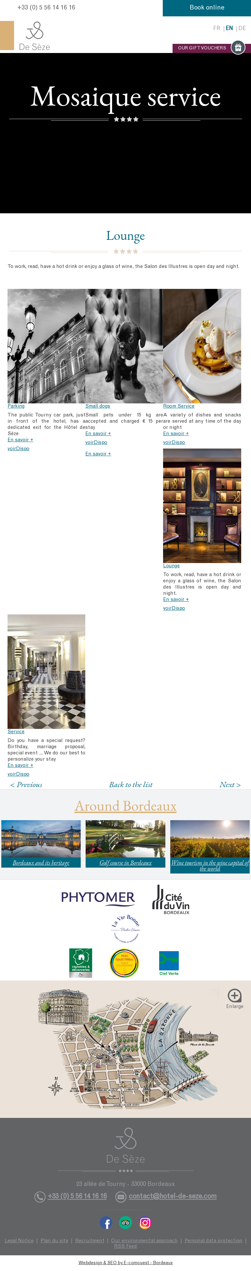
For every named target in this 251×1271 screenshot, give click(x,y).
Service (16, 732)
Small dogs (97, 406)
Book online (207, 8)
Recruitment (89, 1241)
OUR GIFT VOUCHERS (211, 48)
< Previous (26, 784)
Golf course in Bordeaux (125, 862)
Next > (230, 784)
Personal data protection (214, 1241)
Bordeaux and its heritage (41, 862)
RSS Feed (125, 1246)
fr (216, 29)
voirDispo (18, 449)
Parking (16, 406)
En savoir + (20, 440)
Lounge (171, 566)
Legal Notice (19, 1241)
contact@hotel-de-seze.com (173, 1196)
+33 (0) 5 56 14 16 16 (46, 8)
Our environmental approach (144, 1241)
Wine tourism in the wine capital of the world (210, 865)
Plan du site (54, 1241)
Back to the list (131, 784)
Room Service (178, 406)
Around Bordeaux (126, 805)
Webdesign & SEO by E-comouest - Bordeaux (125, 1263)
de (242, 29)
